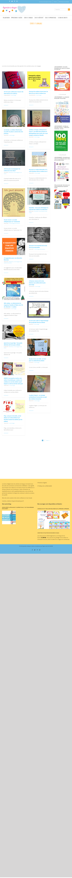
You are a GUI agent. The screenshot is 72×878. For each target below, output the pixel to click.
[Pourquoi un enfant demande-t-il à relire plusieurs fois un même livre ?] (38, 159)
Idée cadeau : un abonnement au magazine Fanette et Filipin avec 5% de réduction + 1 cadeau (13, 305)
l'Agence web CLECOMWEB (47, 546)
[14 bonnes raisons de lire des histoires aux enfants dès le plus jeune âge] (38, 271)
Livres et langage (13, 95)
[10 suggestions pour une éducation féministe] (13, 246)
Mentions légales (42, 482)
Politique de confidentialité (45, 486)
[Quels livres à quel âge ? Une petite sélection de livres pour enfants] (13, 331)
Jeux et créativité (41, 211)
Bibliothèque (11, 172)
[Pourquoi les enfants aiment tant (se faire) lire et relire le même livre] (38, 79)
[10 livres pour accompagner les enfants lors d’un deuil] (13, 158)
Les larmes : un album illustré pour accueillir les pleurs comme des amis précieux (13, 131)
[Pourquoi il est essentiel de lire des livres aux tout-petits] (38, 235)
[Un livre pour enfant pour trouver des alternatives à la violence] (13, 80)
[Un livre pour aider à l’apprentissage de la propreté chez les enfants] (38, 309)
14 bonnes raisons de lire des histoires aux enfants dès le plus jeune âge (37, 282)
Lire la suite (6, 105)
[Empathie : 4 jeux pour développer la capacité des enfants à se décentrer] (38, 196)
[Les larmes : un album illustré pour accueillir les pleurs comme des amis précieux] (13, 118)
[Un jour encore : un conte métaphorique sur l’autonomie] (13, 202)
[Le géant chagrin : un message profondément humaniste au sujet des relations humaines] (38, 383)
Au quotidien (36, 211)
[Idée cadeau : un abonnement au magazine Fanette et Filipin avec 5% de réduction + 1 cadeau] (13, 288)
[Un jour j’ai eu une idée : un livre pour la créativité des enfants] (38, 347)
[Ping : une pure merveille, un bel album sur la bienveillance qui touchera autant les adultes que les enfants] (13, 406)
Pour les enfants (17, 223)
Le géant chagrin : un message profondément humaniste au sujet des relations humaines (38, 397)
